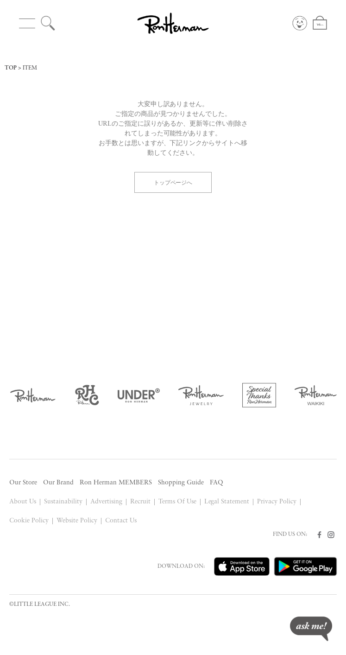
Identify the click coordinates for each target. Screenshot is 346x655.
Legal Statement (227, 501)
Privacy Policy (276, 501)
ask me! (311, 629)
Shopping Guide (181, 482)
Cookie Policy (29, 520)
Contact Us (121, 520)
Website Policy (77, 520)
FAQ (216, 482)
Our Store (23, 482)
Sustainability (63, 501)
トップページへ (173, 182)
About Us (22, 501)
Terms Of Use (177, 501)
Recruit (140, 501)
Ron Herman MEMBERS (116, 482)
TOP (11, 68)
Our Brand (58, 482)
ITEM (30, 68)
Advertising (106, 501)
